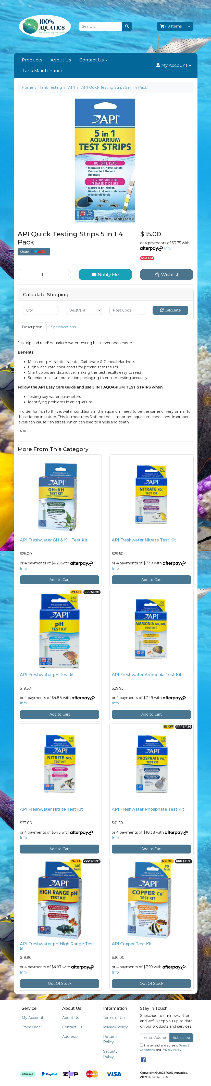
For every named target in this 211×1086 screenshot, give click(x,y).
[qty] (41, 310)
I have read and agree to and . (165, 1047)
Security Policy (110, 1054)
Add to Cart (59, 579)
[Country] (84, 310)
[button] (173, 65)
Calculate (170, 310)
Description (32, 327)
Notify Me (105, 274)
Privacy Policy (115, 1027)
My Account (32, 1017)
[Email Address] (155, 1037)
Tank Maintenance (43, 70)
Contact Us (91, 59)
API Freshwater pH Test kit (47, 674)
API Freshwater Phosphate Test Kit (148, 809)
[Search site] (127, 26)
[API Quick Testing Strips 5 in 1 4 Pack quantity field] (44, 274)
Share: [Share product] (33, 252)
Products (32, 59)
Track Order (32, 1027)
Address (69, 1036)
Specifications (63, 327)
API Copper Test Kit (132, 943)
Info (167, 248)
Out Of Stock (59, 983)
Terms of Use (115, 1017)
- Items (171, 26)
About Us (61, 59)
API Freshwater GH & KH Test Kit (54, 540)
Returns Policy (110, 1039)
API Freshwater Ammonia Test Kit (147, 674)
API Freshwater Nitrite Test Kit (51, 809)
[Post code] (127, 310)
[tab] (32, 327)
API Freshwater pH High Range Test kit (57, 946)
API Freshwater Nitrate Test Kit (144, 540)
